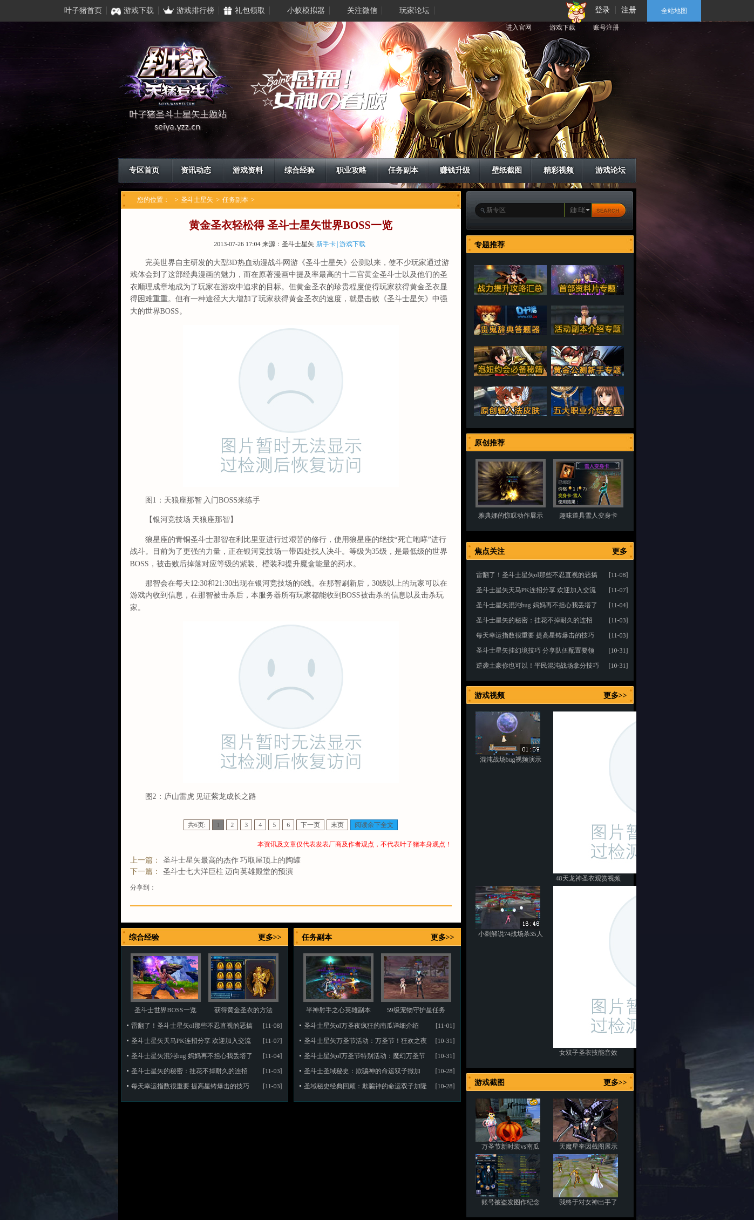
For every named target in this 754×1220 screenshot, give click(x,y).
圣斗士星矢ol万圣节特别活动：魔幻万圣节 (364, 1056)
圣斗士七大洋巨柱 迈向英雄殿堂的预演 (228, 871)
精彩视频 (559, 170)
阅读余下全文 (374, 825)
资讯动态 (196, 170)
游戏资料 (248, 170)
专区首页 (144, 170)
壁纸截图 (507, 170)
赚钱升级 (455, 170)
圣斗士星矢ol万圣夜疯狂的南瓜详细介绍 (361, 1025)
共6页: (197, 825)
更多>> (270, 937)
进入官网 (519, 27)
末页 (337, 825)
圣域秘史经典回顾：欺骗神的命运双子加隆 (365, 1086)
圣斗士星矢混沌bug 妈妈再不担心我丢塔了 (192, 1056)
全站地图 (674, 11)
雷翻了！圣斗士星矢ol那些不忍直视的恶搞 (192, 1025)
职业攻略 (351, 170)
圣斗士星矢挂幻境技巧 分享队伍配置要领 (535, 650)
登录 (602, 10)
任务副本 (403, 170)
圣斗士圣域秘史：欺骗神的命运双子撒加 (362, 1071)
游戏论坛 (610, 170)
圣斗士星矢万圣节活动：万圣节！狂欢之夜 (365, 1041)
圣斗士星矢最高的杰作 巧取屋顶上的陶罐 (232, 860)
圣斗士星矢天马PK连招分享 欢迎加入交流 (191, 1041)
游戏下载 (562, 27)
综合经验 (299, 170)
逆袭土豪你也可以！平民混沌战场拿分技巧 (537, 665)
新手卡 (326, 244)
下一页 (310, 825)
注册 (628, 10)
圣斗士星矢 (197, 200)
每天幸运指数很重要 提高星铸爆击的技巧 (190, 1086)
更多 (619, 551)
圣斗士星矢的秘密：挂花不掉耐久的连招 (189, 1071)
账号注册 (606, 27)
